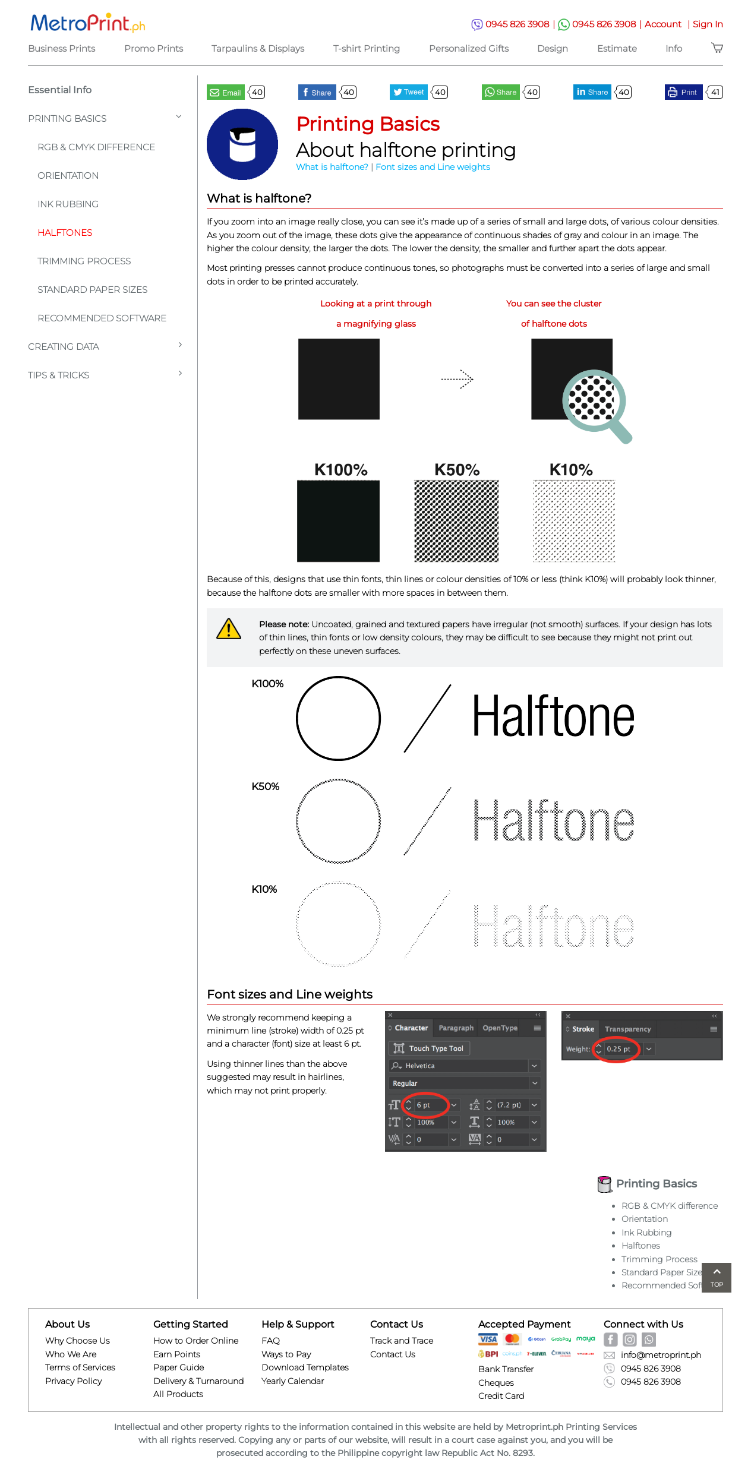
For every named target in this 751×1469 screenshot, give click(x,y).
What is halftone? (332, 167)
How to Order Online (195, 1340)
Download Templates (305, 1367)
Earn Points (176, 1354)
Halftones (64, 232)
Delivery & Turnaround (198, 1381)
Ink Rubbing (68, 204)
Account (669, 24)
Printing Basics (105, 118)
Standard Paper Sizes (92, 289)
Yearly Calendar (292, 1381)
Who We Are (70, 1354)
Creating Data (105, 346)
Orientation (68, 175)
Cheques (496, 1383)
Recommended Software (101, 318)
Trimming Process (84, 261)
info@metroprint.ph (652, 1355)
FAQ (270, 1340)
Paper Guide (178, 1367)
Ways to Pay (286, 1354)
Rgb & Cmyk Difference (96, 147)
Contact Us (392, 1354)
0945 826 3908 (514, 24)
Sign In (708, 24)
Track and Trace (401, 1340)
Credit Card (501, 1396)
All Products (178, 1394)
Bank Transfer (506, 1369)
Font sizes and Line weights (432, 167)
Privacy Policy (73, 1381)
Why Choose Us (77, 1340)
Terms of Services (80, 1367)
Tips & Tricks (105, 374)
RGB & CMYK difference (669, 1206)
